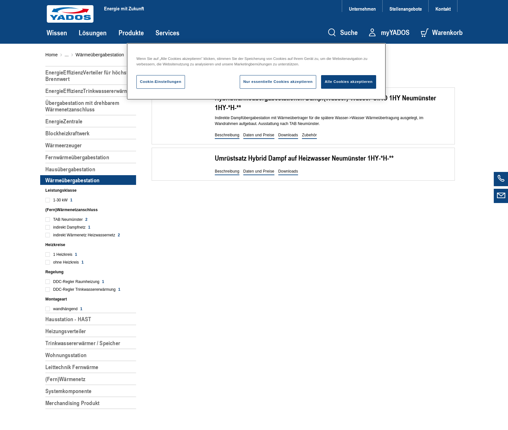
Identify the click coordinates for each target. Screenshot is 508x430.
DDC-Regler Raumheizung (78, 281)
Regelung (54, 272)
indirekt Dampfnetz (71, 227)
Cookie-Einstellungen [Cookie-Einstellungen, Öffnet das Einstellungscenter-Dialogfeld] (160, 82)
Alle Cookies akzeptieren (349, 82)
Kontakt (443, 8)
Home (51, 54)
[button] (227, 135)
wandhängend (67, 309)
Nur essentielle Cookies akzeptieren (278, 82)
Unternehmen (362, 8)
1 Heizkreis (65, 254)
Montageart (56, 299)
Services (167, 33)
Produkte (131, 33)
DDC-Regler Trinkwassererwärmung (86, 289)
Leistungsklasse (60, 190)
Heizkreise (55, 245)
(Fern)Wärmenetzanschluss (71, 210)
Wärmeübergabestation (99, 54)
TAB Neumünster (70, 219)
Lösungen (93, 33)
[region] (92, 245)
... (67, 54)
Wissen (57, 33)
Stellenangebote (405, 8)
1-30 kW (62, 200)
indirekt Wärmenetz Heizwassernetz (86, 235)
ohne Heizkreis (68, 262)
